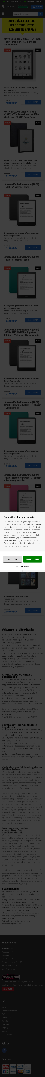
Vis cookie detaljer (22, 566)
